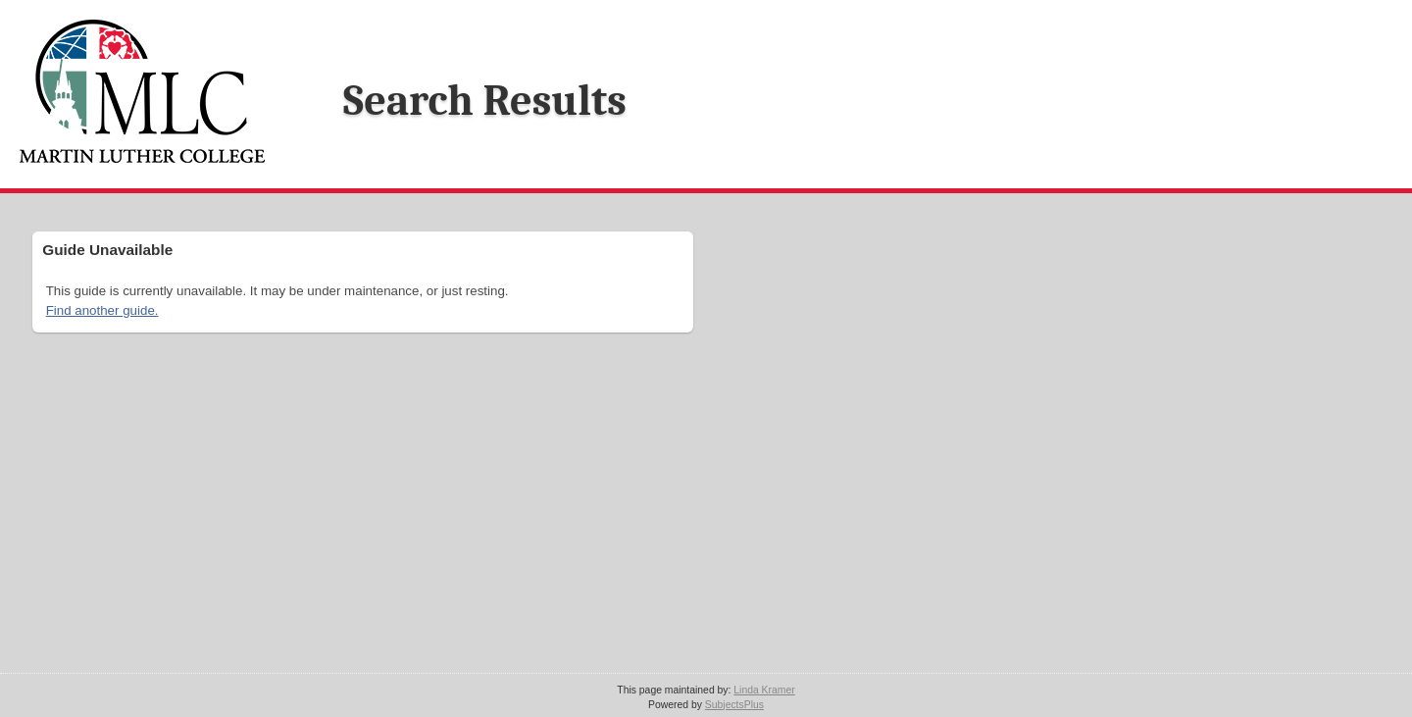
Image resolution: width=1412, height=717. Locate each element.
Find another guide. (102, 310)
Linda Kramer (763, 690)
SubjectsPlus (734, 704)
